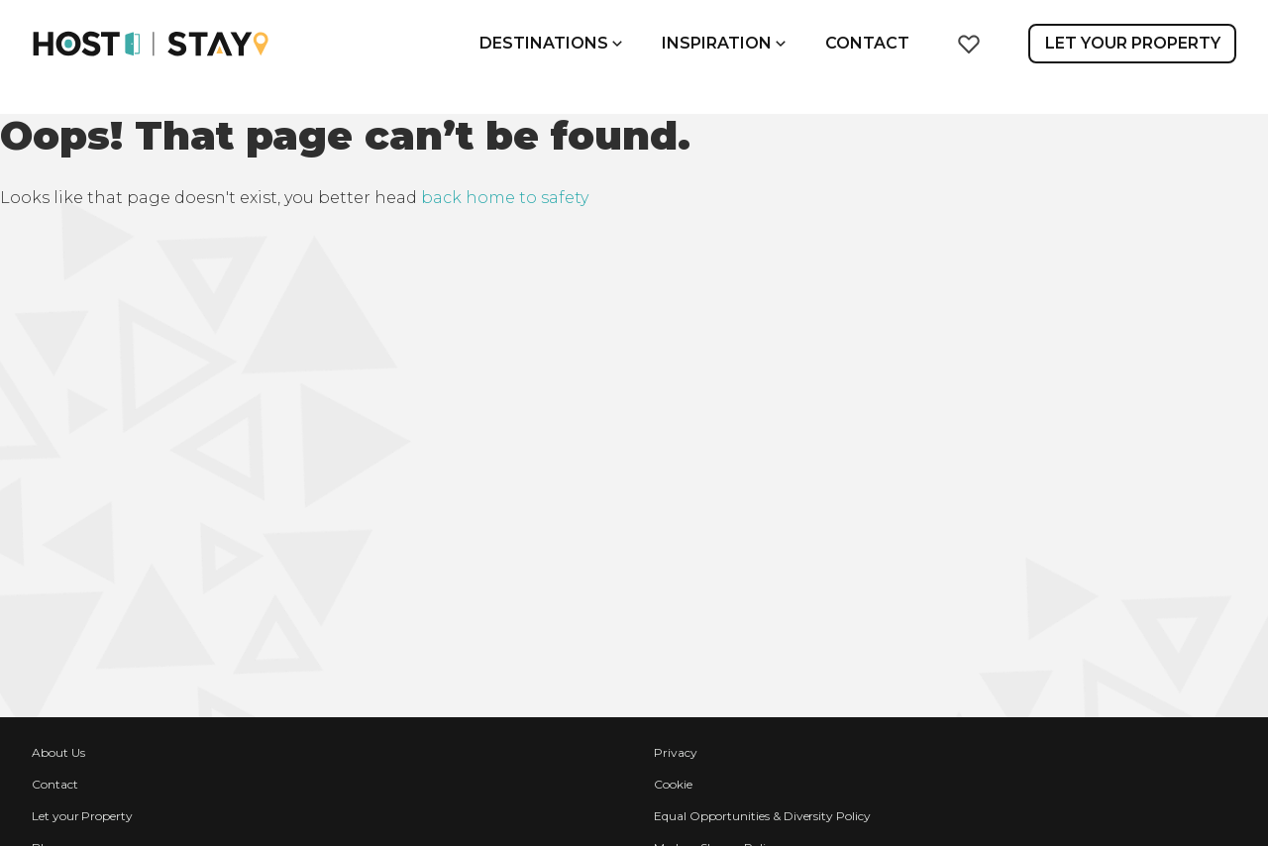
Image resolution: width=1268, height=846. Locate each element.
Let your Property (82, 815)
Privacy (675, 752)
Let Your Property (1132, 43)
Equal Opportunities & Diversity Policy (762, 815)
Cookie (673, 784)
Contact (867, 43)
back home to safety (504, 197)
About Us (58, 752)
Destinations (550, 43)
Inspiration (724, 43)
